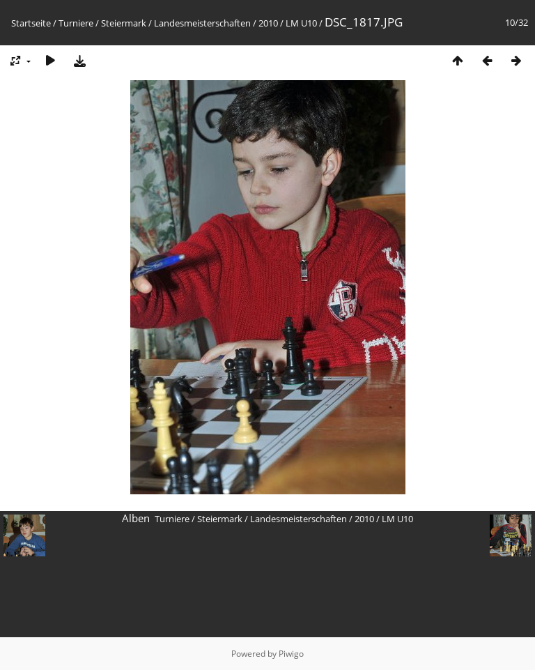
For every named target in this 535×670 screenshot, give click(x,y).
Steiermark (123, 23)
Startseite (31, 23)
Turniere (76, 23)
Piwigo (291, 654)
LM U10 (301, 23)
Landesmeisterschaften (202, 23)
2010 (268, 23)
